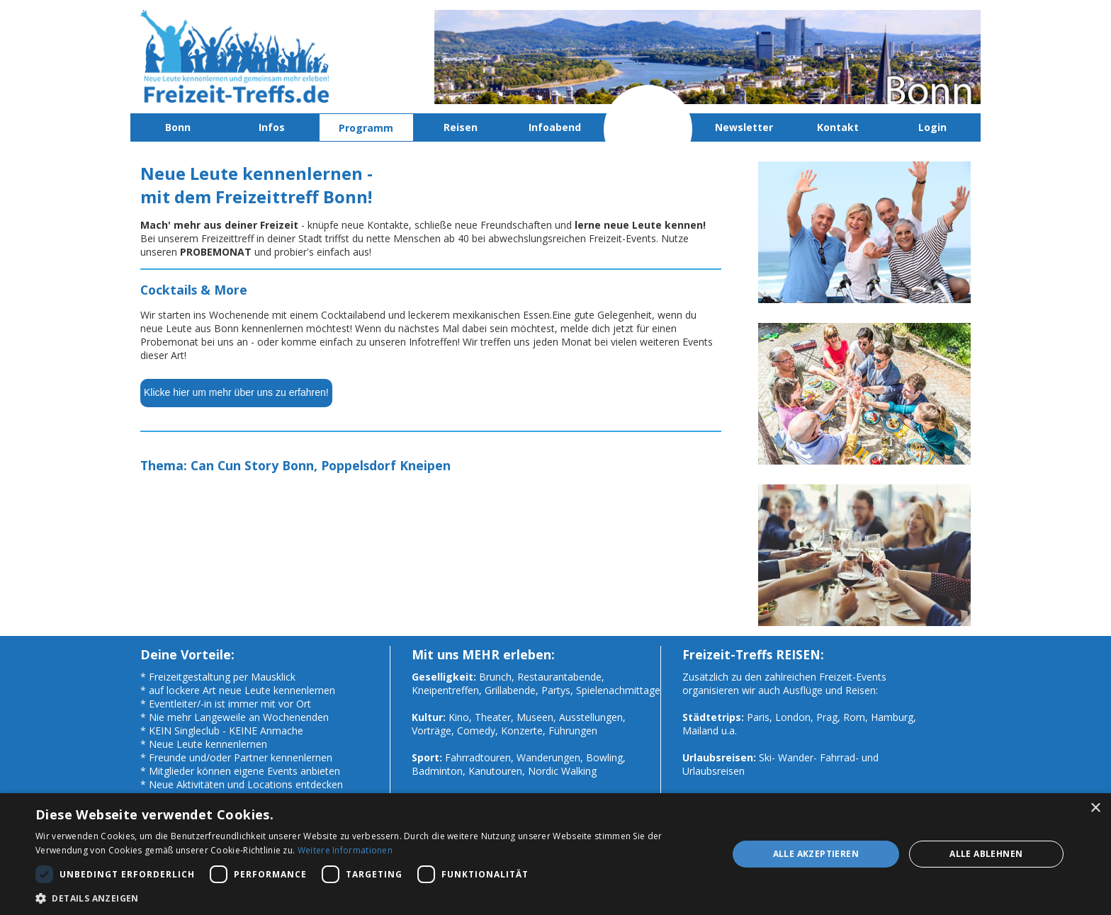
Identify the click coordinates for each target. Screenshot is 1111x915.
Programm (366, 128)
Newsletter (744, 127)
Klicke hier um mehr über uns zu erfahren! (236, 392)
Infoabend (555, 127)
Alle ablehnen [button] (985, 854)
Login (932, 127)
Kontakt (838, 127)
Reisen (461, 127)
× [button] (1095, 808)
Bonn (178, 127)
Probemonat (650, 127)
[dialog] (555, 854)
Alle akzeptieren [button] (816, 854)
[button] (371, 897)
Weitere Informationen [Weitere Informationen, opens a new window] (345, 850)
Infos (272, 127)
